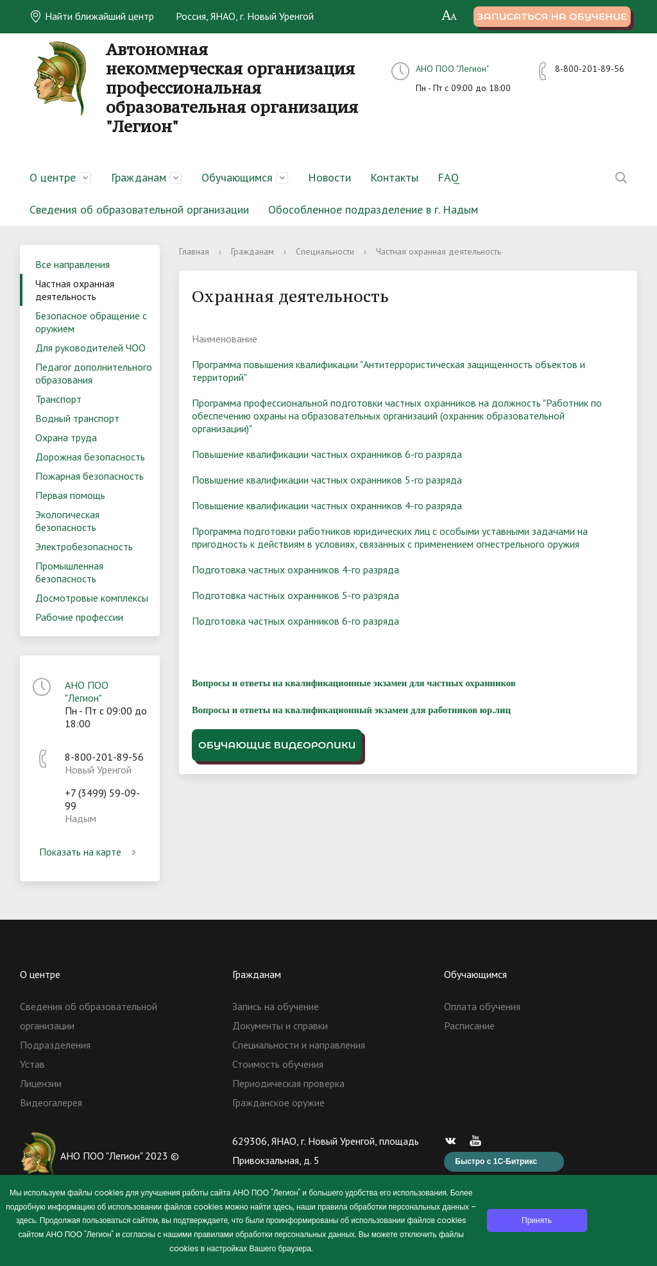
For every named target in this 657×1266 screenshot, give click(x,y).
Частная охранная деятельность (74, 290)
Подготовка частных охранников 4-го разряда (295, 569)
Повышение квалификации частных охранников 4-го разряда (327, 505)
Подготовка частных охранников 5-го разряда (295, 595)
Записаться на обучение (552, 16)
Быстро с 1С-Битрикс (496, 1161)
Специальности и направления (298, 1044)
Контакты (394, 177)
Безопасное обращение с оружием (91, 322)
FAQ (448, 177)
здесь (283, 1206)
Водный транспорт (77, 418)
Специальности (325, 251)
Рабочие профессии (79, 617)
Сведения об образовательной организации (139, 209)
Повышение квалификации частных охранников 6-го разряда (327, 454)
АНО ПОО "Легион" (452, 68)
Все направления (72, 264)
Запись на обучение (275, 1006)
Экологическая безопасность (67, 521)
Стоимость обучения (277, 1064)
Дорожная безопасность (90, 456)
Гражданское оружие (278, 1102)
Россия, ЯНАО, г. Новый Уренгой (245, 16)
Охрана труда (66, 437)
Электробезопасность (84, 546)
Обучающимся (237, 177)
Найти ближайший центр (92, 16)
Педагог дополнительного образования (93, 373)
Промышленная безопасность (69, 572)
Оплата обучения (482, 1006)
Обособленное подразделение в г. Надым (373, 209)
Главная (194, 251)
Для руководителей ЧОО (90, 347)
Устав (32, 1064)
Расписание (469, 1025)
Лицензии (41, 1083)
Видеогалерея (51, 1102)
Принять (537, 1220)
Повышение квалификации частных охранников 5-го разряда (327, 479)
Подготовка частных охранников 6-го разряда (295, 620)
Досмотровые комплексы (91, 597)
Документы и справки (280, 1025)
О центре (53, 177)
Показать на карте (90, 851)
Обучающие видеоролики (276, 745)
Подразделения (55, 1044)
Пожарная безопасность (89, 475)
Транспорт (58, 398)
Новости (329, 177)
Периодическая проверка (288, 1083)
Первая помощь (70, 495)
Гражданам (138, 177)
